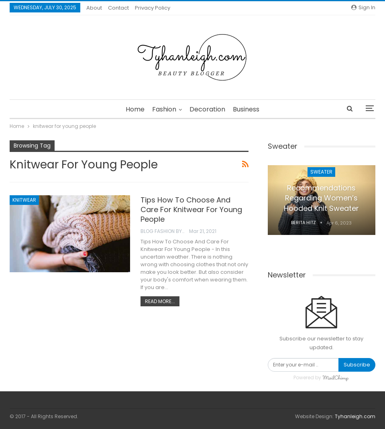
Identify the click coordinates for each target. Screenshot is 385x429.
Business (246, 109)
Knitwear (24, 199)
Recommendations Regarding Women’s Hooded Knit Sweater (321, 198)
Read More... (160, 301)
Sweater (321, 171)
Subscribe (357, 364)
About (94, 8)
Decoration (207, 109)
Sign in (363, 7)
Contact (118, 8)
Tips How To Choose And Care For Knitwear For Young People (191, 209)
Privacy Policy (152, 8)
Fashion (164, 109)
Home (135, 109)
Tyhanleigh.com (355, 416)
